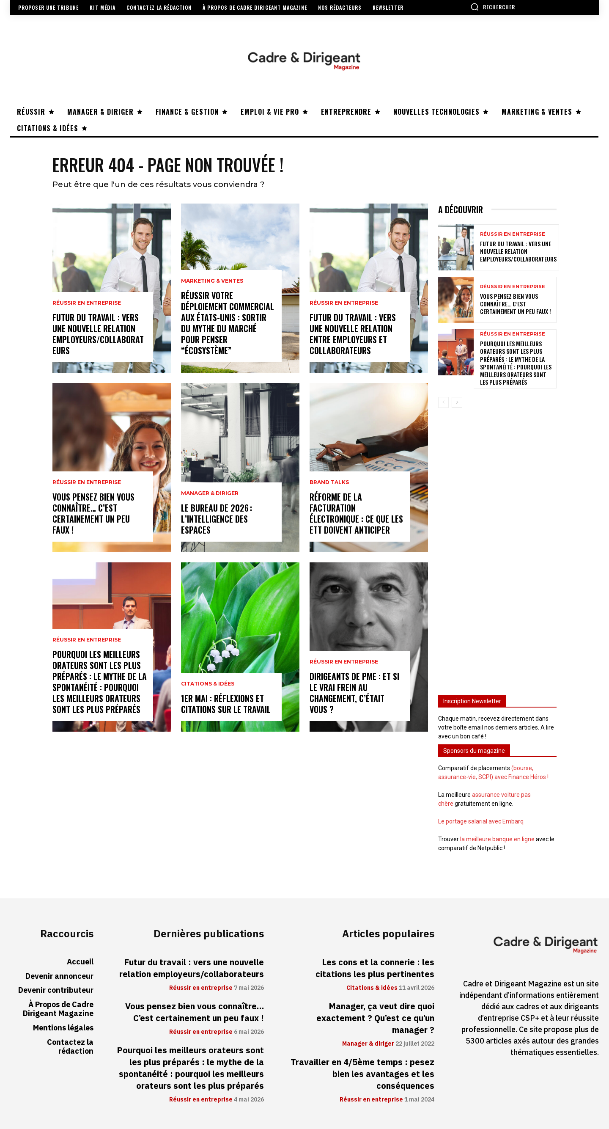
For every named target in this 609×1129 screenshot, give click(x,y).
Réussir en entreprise (86, 303)
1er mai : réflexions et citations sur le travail (226, 704)
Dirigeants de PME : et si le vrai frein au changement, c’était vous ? (354, 693)
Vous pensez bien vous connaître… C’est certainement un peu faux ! (93, 513)
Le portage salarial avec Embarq (481, 821)
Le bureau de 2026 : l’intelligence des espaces (216, 518)
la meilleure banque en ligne (497, 839)
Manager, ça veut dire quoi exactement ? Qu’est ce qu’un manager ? (375, 1018)
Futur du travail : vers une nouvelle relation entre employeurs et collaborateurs (353, 334)
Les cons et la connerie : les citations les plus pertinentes (374, 968)
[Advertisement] (497, 548)
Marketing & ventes (212, 281)
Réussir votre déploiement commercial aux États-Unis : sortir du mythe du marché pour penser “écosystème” (227, 323)
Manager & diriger (210, 493)
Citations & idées (207, 683)
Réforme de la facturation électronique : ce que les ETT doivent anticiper (356, 513)
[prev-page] (443, 402)
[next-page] (457, 402)
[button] (492, 7)
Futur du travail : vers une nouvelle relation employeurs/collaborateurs (98, 334)
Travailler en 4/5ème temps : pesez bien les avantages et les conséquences (362, 1074)
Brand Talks (329, 482)
